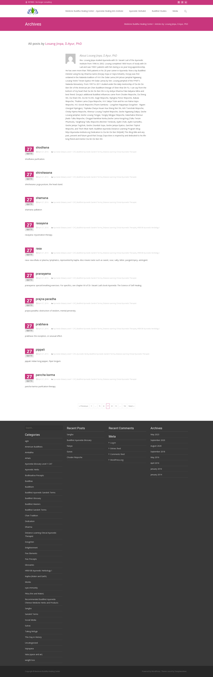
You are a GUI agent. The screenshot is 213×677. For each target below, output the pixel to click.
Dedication (30, 521)
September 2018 (158, 451)
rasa (39, 248)
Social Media (30, 620)
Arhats (28, 458)
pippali (40, 349)
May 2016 (155, 457)
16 (125, 406)
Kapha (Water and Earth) (36, 576)
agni (27, 441)
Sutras (28, 625)
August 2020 (156, 446)
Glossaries (29, 565)
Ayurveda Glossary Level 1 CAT (64, 152)
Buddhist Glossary (33, 498)
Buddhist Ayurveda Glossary (79, 440)
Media (175, 13)
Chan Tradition (31, 515)
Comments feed (117, 454)
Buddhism (29, 487)
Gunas (69, 451)
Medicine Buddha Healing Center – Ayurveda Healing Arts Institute (94, 13)
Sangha (70, 434)
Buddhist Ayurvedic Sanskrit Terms (89, 152)
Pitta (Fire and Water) (34, 593)
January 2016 (156, 469)
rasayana (42, 223)
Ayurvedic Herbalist (137, 13)
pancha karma (45, 375)
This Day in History (33, 637)
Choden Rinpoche (74, 457)
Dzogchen (29, 542)
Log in (113, 442)
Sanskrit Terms (31, 614)
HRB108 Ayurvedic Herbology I (148, 227)
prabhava (42, 324)
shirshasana (44, 172)
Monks (28, 582)
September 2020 (158, 440)
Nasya (69, 446)
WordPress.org (116, 460)
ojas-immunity (31, 587)
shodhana (42, 147)
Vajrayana (29, 648)
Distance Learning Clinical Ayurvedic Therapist (119, 152)
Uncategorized (31, 643)
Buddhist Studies (159, 13)
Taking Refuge (31, 631)
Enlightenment (31, 547)
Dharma (28, 527)
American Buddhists (34, 446)
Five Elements (31, 553)
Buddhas (29, 481)
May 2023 (155, 434)
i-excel (169, 671)
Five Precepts (31, 559)
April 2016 (155, 463)
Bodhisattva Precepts (34, 475)
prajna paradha (46, 299)
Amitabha (29, 452)
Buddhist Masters (32, 504)
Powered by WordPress (151, 671)
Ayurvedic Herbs (83, 354)
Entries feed (115, 448)
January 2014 (156, 474)
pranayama (43, 273)
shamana (42, 198)
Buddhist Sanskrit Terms (35, 509)
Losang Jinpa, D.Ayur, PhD (63, 43)
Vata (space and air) (33, 654)
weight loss (30, 660)
